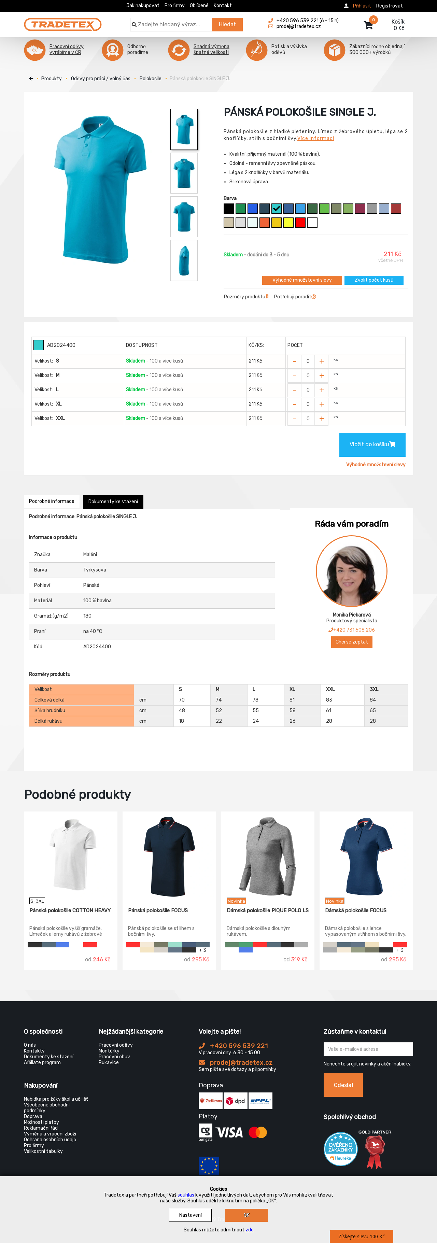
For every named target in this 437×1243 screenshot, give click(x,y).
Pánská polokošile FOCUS (158, 910)
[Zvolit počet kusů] (308, 361)
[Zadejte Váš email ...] (368, 1049)
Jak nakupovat (142, 6)
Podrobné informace (51, 501)
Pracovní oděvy (116, 1045)
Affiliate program (42, 1062)
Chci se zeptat (352, 642)
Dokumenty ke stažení (113, 502)
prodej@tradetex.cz (236, 1063)
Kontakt (223, 6)
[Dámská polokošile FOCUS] (366, 854)
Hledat (227, 24)
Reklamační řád (41, 1128)
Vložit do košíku (372, 444)
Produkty (51, 79)
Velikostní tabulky (43, 1151)
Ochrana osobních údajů (50, 1140)
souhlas (186, 1195)
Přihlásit (362, 6)
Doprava (33, 1116)
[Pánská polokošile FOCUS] (169, 854)
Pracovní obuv (114, 1057)
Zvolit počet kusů (374, 280)
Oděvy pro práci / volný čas (100, 79)
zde (249, 1230)
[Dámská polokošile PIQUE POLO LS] (268, 854)
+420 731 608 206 (351, 630)
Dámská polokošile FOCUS (355, 910)
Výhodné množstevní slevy (302, 280)
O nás (30, 1045)
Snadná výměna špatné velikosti (211, 49)
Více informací (315, 138)
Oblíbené (199, 6)
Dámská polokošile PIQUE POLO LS (268, 910)
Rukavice (109, 1062)
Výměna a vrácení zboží (50, 1134)
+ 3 (202, 949)
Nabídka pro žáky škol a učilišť (56, 1099)
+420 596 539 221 (233, 1046)
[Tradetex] (63, 21)
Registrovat (389, 6)
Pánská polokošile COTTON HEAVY (70, 910)
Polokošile (150, 79)
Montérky (109, 1051)
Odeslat (344, 1085)
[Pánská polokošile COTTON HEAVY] (70, 854)
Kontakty (34, 1051)
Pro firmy (175, 6)
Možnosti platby (41, 1122)
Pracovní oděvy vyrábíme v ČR (67, 49)
